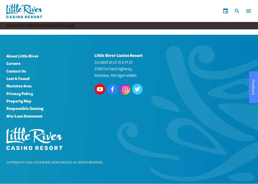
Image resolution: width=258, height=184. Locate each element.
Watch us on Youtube (100, 89)
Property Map (18, 101)
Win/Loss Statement (24, 116)
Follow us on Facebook (112, 89)
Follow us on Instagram (125, 89)
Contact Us (16, 71)
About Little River (22, 56)
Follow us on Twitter (137, 89)
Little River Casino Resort (52, 163)
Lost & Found (18, 79)
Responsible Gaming (24, 109)
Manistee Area (19, 86)
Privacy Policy (19, 94)
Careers (13, 64)
